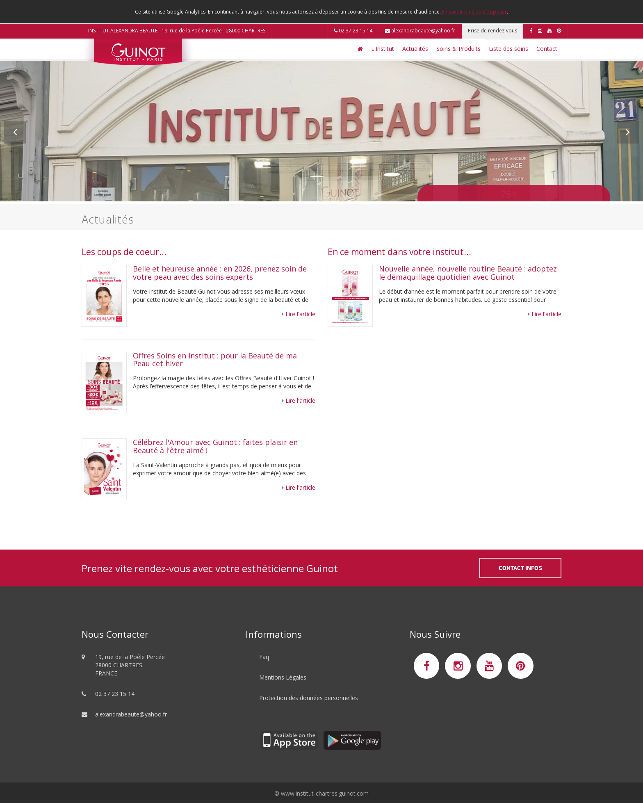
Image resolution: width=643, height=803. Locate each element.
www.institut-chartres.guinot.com (325, 793)
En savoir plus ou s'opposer (474, 11)
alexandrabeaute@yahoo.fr (420, 30)
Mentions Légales (282, 677)
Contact (546, 48)
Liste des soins (508, 48)
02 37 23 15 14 (353, 30)
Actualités (415, 48)
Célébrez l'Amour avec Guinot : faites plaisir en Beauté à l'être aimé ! (215, 446)
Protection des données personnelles (308, 698)
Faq (264, 657)
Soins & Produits (458, 48)
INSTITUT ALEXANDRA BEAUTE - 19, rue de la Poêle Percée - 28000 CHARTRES (176, 30)
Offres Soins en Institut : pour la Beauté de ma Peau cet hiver (215, 360)
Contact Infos (520, 568)
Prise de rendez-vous (492, 30)
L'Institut (382, 48)
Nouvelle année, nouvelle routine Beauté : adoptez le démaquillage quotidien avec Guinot (468, 273)
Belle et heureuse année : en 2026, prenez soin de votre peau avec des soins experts (220, 273)
